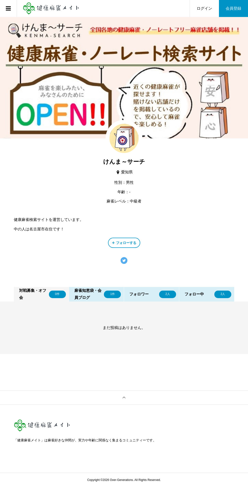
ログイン (204, 8)
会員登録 (233, 8)
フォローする (126, 243)
